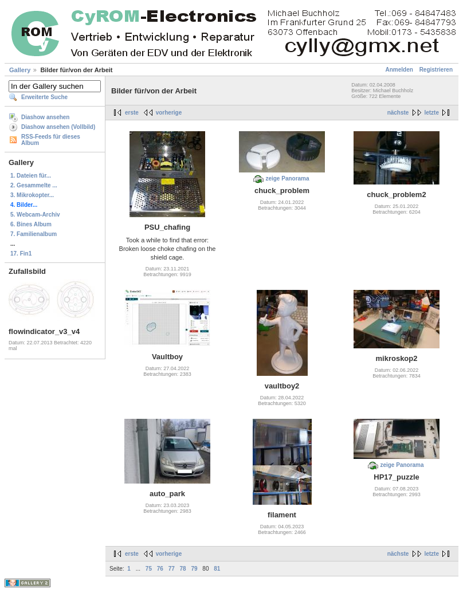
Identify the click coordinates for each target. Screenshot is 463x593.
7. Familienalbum (33, 234)
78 (183, 568)
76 (160, 568)
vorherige (169, 112)
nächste (398, 112)
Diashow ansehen (45, 117)
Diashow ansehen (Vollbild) (58, 127)
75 (149, 568)
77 (171, 568)
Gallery (19, 69)
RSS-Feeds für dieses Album (50, 139)
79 (194, 568)
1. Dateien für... (30, 175)
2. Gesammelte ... (33, 185)
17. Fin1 (21, 253)
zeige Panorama (287, 178)
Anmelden (399, 69)
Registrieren (436, 69)
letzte (431, 112)
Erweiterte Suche (44, 97)
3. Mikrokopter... (32, 195)
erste (132, 112)
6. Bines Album (31, 224)
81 (217, 568)
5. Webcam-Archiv (35, 214)
